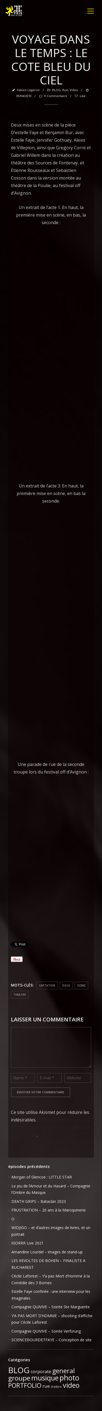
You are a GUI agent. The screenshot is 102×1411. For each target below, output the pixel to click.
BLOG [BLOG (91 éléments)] (19, 1370)
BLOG (56, 90)
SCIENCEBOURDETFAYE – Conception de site (51, 1339)
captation (47, 985)
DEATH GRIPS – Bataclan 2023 (38, 1201)
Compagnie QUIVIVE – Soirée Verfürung (46, 1331)
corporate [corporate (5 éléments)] (41, 1372)
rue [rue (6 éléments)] (46, 1386)
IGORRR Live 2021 (27, 1243)
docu (66, 985)
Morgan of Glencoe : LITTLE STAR (41, 1177)
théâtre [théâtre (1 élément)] (56, 1387)
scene (81, 985)
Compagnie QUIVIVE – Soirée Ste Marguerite (50, 1306)
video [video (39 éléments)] (71, 1385)
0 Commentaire (53, 96)
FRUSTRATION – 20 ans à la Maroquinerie (48, 1210)
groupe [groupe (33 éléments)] (19, 1377)
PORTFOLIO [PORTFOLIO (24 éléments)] (24, 1385)
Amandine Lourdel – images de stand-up (47, 1251)
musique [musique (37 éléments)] (44, 1377)
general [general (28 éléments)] (63, 1370)
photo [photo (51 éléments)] (69, 1378)
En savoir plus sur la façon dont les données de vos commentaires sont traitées (51, 1127)
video (74, 90)
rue (65, 90)
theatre (20, 995)
